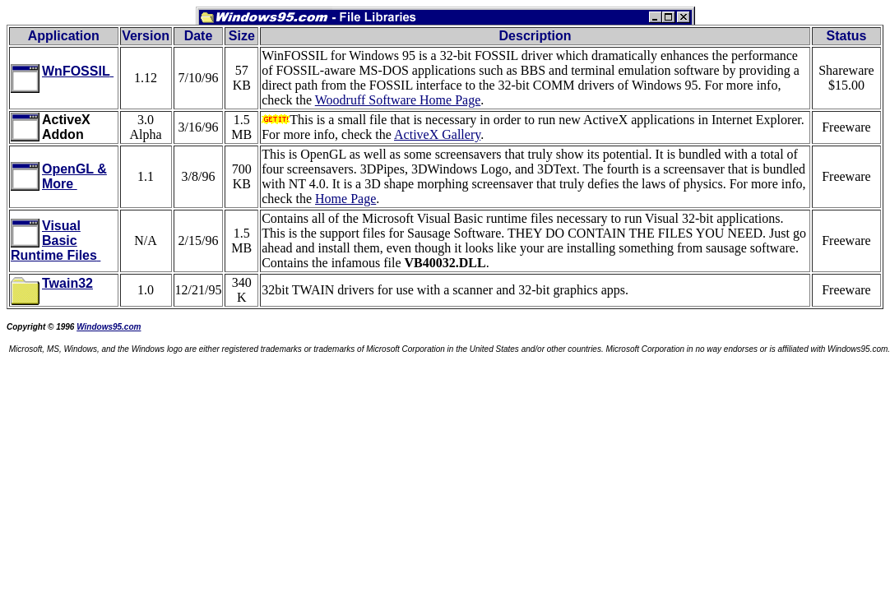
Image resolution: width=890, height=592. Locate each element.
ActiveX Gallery (437, 134)
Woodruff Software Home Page (397, 100)
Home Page (345, 199)
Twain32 (67, 283)
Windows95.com (108, 326)
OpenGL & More (74, 176)
